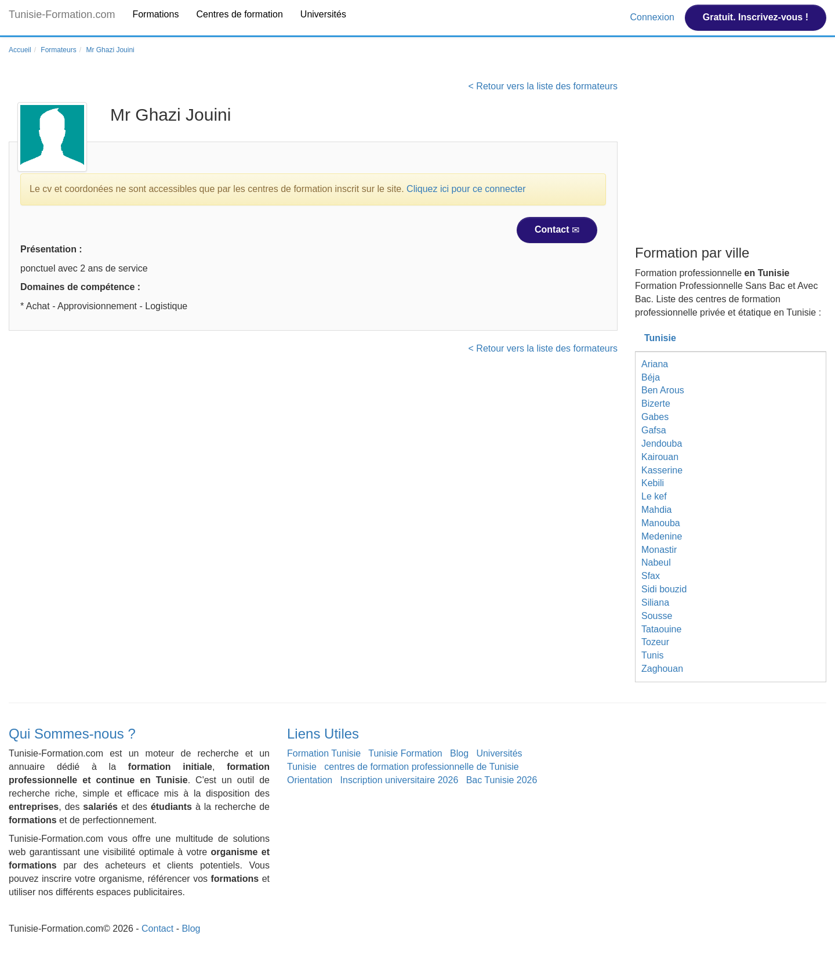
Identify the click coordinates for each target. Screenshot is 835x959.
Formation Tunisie (324, 753)
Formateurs (58, 50)
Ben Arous (662, 390)
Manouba (660, 523)
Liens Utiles (323, 733)
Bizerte (655, 403)
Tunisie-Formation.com (62, 14)
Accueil (20, 50)
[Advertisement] (730, 161)
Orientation (309, 780)
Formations (155, 14)
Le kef (654, 496)
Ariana (654, 364)
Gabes (655, 417)
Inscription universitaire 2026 (399, 780)
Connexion (653, 17)
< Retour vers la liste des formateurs (543, 86)
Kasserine (661, 470)
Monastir (659, 550)
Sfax (650, 576)
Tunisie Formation (405, 753)
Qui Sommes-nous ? (72, 733)
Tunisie (660, 338)
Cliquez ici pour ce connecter (465, 189)
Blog (459, 753)
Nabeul (656, 562)
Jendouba (661, 443)
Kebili (652, 483)
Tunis (652, 655)
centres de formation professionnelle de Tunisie (421, 767)
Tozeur (655, 642)
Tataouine (661, 629)
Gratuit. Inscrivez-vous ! (755, 17)
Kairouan (659, 457)
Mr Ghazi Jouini (110, 50)
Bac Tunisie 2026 (502, 780)
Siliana (655, 602)
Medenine (661, 536)
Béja (650, 377)
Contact (557, 230)
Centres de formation (239, 14)
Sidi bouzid (664, 589)
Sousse (656, 616)
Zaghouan (662, 669)
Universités (323, 14)
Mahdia (656, 510)
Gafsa (653, 430)
